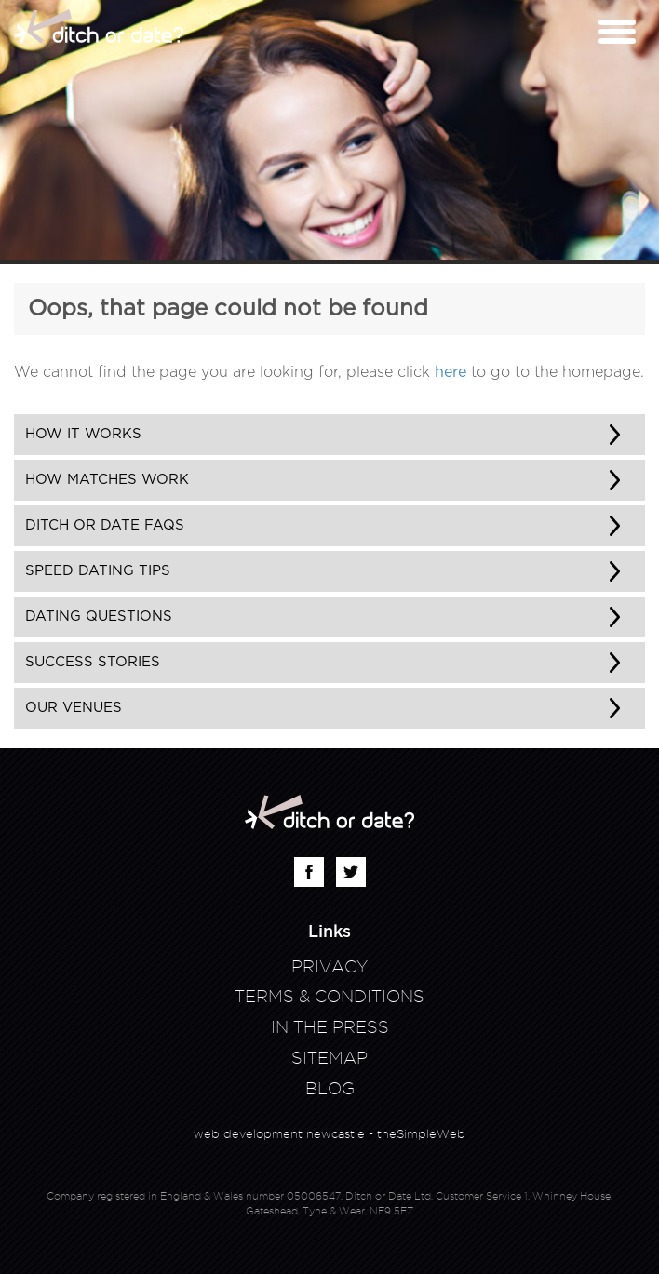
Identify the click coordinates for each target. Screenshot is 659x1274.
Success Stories (92, 662)
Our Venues (73, 708)
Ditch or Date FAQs (104, 525)
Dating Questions (98, 617)
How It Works (83, 434)
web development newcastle (279, 1133)
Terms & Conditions (329, 996)
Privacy (329, 966)
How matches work (107, 480)
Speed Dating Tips (97, 571)
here (450, 372)
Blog (330, 1088)
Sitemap (329, 1057)
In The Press (330, 1027)
